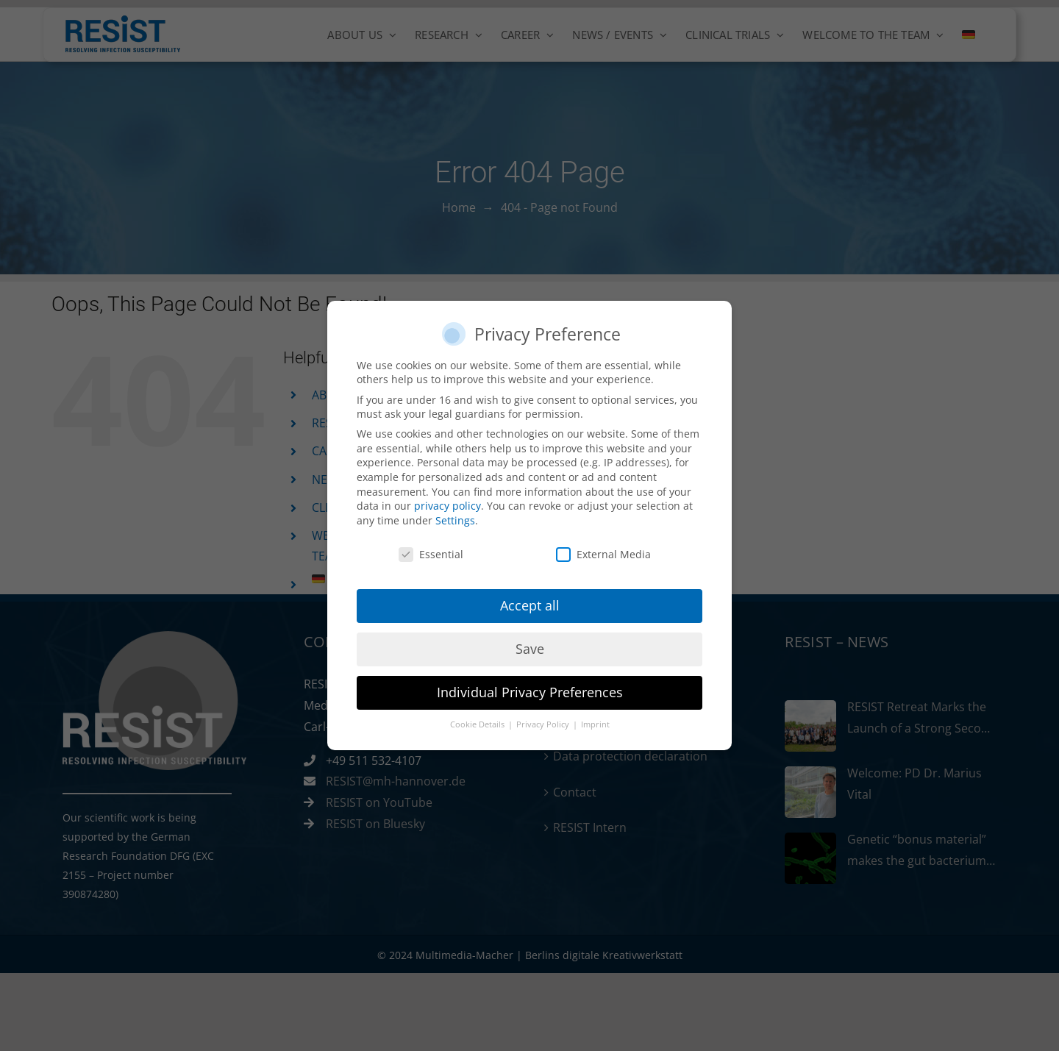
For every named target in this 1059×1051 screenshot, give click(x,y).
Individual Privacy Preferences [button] (530, 687)
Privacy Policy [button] (543, 720)
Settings (455, 515)
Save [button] (530, 644)
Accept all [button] (530, 601)
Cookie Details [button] (478, 720)
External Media (603, 549)
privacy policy (447, 501)
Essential (431, 549)
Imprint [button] (595, 720)
